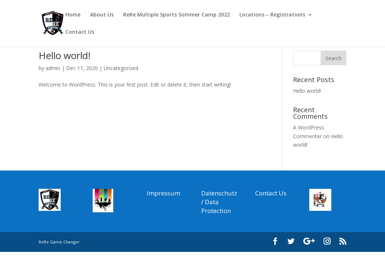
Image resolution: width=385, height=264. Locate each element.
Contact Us (79, 32)
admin (53, 68)
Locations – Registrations (272, 15)
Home (73, 15)
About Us (102, 15)
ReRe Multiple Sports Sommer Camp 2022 (176, 15)
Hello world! (64, 55)
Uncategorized (121, 68)
